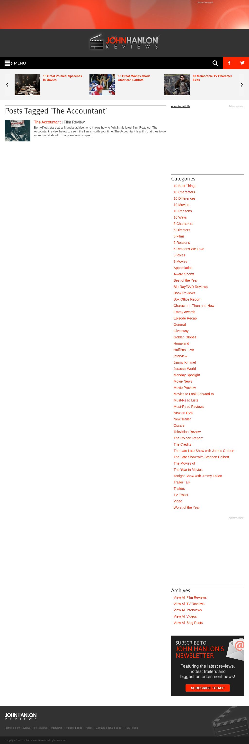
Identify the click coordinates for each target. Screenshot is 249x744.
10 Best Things (185, 186)
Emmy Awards (184, 312)
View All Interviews (188, 610)
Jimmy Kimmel (185, 362)
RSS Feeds (114, 727)
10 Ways (180, 217)
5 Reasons (182, 243)
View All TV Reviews (189, 604)
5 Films (179, 236)
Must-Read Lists (186, 400)
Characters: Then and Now (194, 306)
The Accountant (47, 122)
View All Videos (185, 616)
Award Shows (184, 274)
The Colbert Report (188, 438)
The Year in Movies (188, 470)
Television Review (187, 432)
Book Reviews (184, 293)
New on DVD (183, 413)
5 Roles (179, 255)
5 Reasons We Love (189, 249)
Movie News (183, 381)
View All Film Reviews (190, 597)
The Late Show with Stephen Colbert (201, 457)
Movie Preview (185, 388)
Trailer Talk (182, 482)
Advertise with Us (180, 106)
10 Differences (185, 198)
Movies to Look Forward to (194, 394)
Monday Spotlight (187, 375)
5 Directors (182, 230)
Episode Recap (185, 318)
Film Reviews (22, 727)
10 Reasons (183, 211)
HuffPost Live (184, 350)
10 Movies (181, 205)
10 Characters (184, 192)
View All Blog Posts (188, 623)
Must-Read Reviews (189, 407)
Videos (70, 727)
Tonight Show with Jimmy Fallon (198, 476)
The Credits (182, 444)
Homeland (181, 343)
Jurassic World (185, 369)
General (180, 325)
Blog (79, 727)
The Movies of (184, 463)
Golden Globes (185, 337)
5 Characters (183, 224)
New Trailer (182, 419)
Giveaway (181, 331)
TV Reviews (40, 727)
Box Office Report (187, 299)
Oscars (179, 425)
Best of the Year (186, 280)
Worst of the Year (187, 507)
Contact (100, 727)
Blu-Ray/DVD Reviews (191, 287)
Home (8, 727)
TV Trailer (181, 495)
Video (178, 501)
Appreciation (183, 268)
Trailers (179, 489)
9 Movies (180, 261)
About (89, 727)
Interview (180, 356)
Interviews (56, 727)
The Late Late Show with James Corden (204, 451)
